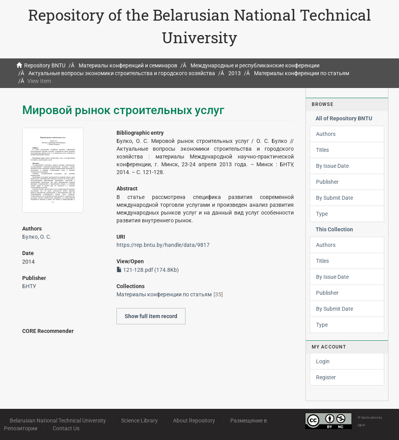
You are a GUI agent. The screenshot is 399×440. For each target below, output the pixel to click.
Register (326, 377)
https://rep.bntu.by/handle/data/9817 (163, 245)
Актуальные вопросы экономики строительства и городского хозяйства (121, 73)
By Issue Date (332, 166)
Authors (325, 134)
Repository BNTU (44, 65)
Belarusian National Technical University (58, 420)
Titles (322, 150)
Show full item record (151, 316)
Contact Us (66, 428)
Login (323, 361)
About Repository (194, 420)
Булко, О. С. (36, 237)
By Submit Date (334, 198)
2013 (234, 73)
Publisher (327, 182)
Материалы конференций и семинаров (128, 65)
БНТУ (29, 286)
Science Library (139, 420)
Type (322, 214)
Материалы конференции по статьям (301, 73)
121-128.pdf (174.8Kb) (148, 270)
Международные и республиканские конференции (255, 65)
